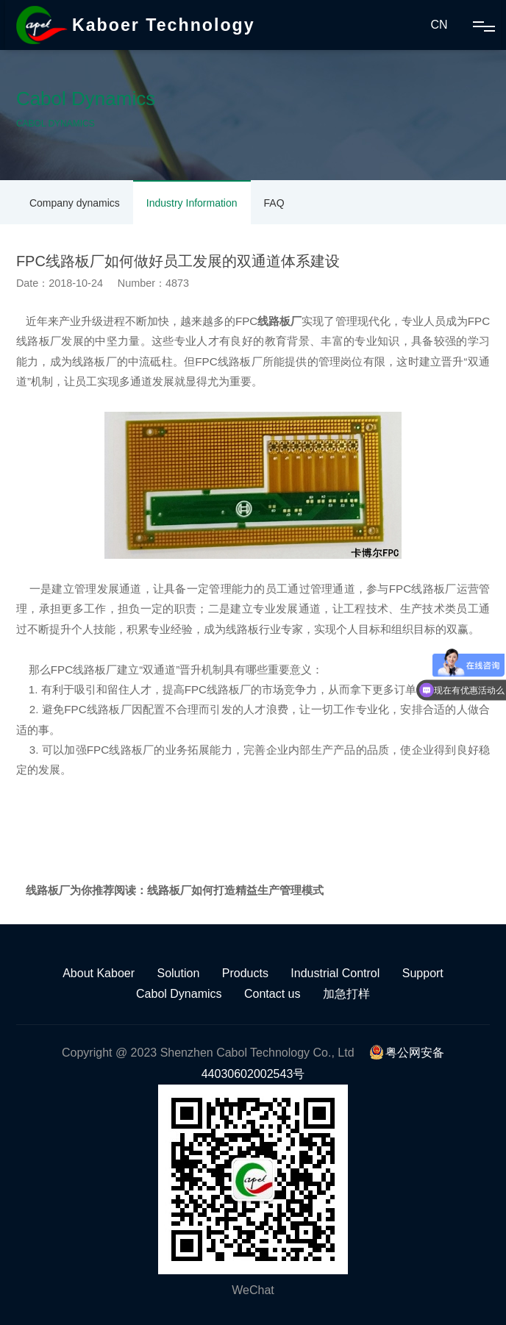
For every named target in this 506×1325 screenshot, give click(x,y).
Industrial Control (335, 973)
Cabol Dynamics (178, 994)
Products (245, 973)
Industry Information (192, 203)
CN (438, 24)
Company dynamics (74, 203)
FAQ (274, 203)
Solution (178, 973)
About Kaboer (99, 973)
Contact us (272, 994)
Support (422, 973)
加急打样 (346, 994)
